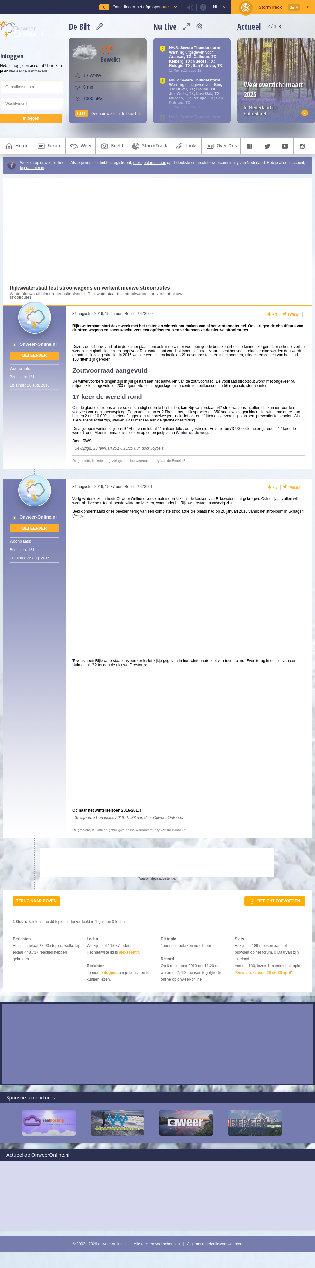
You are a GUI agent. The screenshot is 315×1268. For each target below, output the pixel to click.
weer (80, 146)
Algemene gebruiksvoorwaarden (214, 1244)
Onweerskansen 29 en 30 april (263, 972)
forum (49, 146)
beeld (111, 146)
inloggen (110, 972)
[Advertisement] (154, 230)
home (16, 146)
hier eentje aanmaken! (28, 71)
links (186, 146)
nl (216, 6)
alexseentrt (129, 952)
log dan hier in (32, 168)
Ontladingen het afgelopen (141, 6)
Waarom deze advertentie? (157, 878)
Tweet (294, 314)
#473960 (145, 313)
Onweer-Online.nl (38, 344)
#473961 (145, 486)
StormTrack (148, 146)
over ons (221, 146)
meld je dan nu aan (149, 162)
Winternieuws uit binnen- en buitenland (46, 293)
